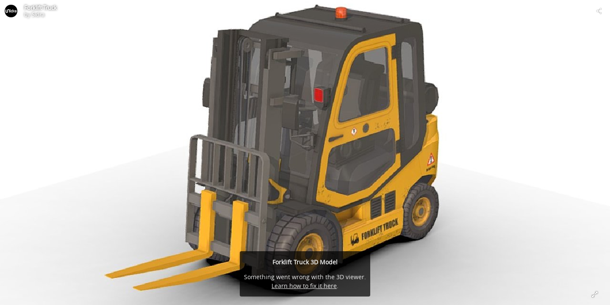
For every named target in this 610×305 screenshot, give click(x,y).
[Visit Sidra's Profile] (11, 11)
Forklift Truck (40, 7)
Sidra (38, 14)
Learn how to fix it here (304, 286)
